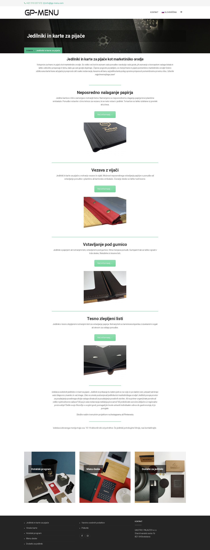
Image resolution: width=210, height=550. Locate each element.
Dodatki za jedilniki (34, 544)
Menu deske (31, 538)
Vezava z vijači (104, 170)
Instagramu (116, 414)
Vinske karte (31, 528)
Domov (29, 50)
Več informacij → (105, 114)
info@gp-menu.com (55, 3)
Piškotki (85, 528)
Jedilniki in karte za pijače (37, 523)
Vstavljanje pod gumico (105, 244)
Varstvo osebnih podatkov (93, 523)
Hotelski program (34, 533)
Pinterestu (129, 414)
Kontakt (154, 12)
